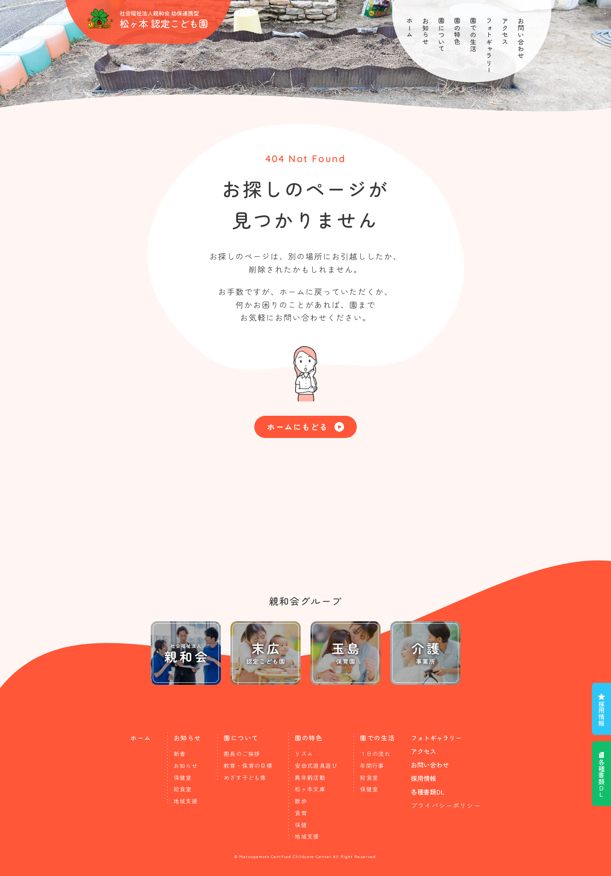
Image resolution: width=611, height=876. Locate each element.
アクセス (505, 31)
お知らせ (425, 31)
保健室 (183, 777)
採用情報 (601, 713)
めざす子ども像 (245, 777)
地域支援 (186, 801)
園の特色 (457, 31)
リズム (304, 754)
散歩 (301, 801)
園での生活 (473, 34)
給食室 (183, 789)
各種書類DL (428, 792)
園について (441, 34)
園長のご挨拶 (242, 754)
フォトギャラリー (489, 45)
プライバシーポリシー (446, 805)
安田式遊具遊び (316, 765)
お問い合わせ (520, 38)
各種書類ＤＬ (601, 778)
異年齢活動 (310, 777)
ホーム (409, 28)
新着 (180, 754)
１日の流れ (375, 754)
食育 (301, 813)
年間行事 (372, 765)
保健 (301, 825)
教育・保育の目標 (248, 765)
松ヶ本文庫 (310, 789)
